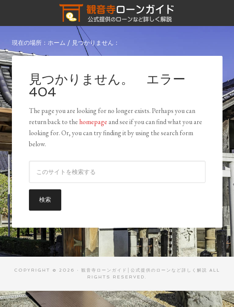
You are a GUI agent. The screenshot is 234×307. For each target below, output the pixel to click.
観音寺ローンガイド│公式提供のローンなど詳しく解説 (117, 13)
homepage (93, 121)
